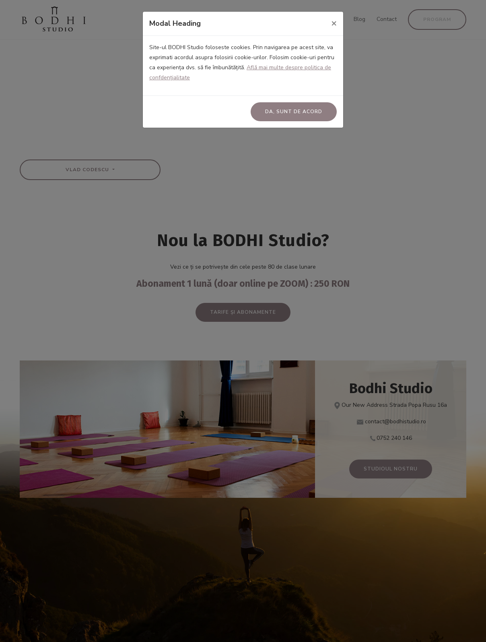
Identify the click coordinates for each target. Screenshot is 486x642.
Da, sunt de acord (293, 111)
